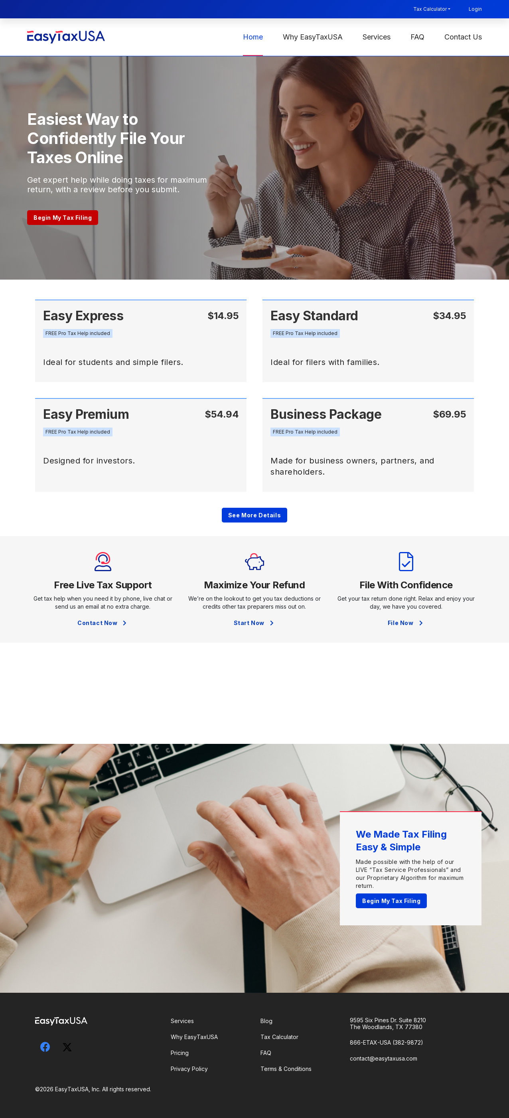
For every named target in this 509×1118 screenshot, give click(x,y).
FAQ (417, 37)
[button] (77, 333)
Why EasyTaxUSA (313, 37)
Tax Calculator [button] (430, 9)
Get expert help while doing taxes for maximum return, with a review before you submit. (117, 184)
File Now (406, 622)
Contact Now (102, 622)
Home (253, 37)
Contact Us (463, 37)
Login (475, 9)
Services (377, 37)
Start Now (255, 622)
